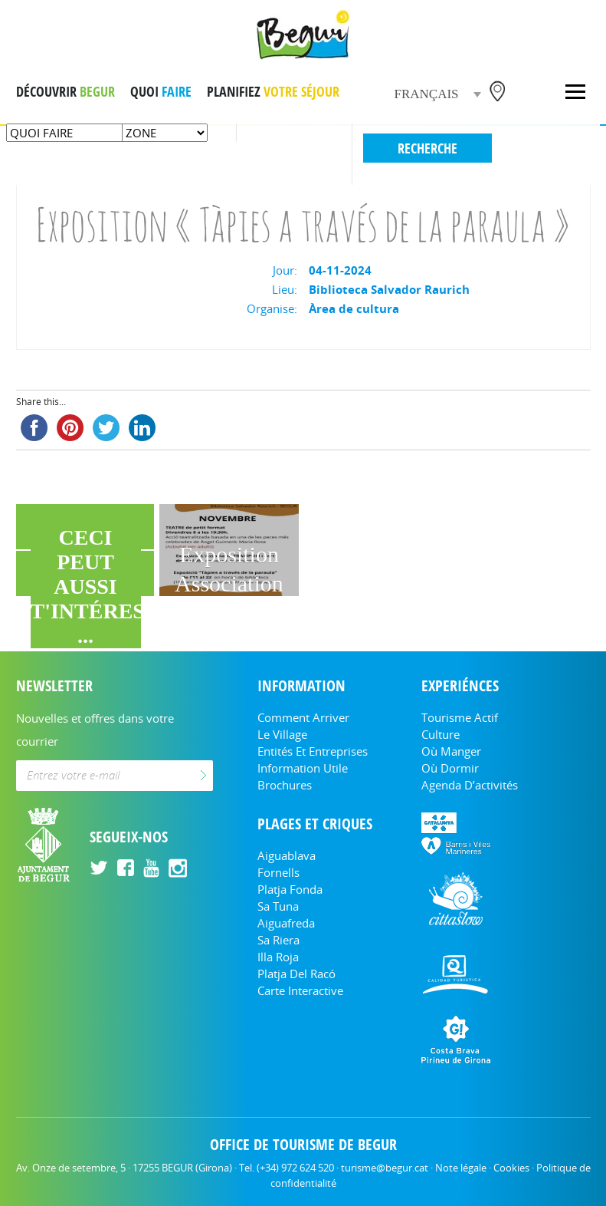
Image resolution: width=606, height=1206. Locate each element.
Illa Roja (278, 956)
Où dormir (450, 768)
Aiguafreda (286, 923)
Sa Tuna (278, 906)
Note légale (460, 1168)
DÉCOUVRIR (65, 91)
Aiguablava (286, 855)
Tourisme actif (459, 717)
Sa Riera (278, 939)
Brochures (284, 784)
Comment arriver (303, 717)
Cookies (511, 1168)
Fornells (278, 872)
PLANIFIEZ (273, 91)
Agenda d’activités (469, 784)
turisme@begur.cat (384, 1168)
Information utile (302, 768)
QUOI (161, 91)
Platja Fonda (290, 889)
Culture (440, 734)
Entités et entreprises (312, 751)
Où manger (451, 751)
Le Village (282, 734)
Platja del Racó (296, 973)
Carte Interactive (300, 990)
